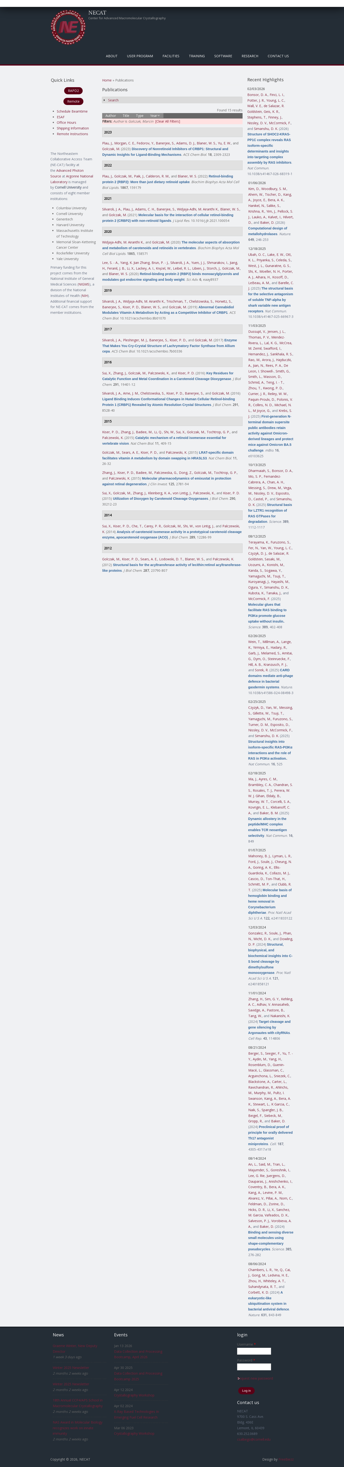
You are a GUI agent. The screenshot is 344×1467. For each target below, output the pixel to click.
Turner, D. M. (258, 724)
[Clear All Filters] (167, 121)
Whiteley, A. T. (274, 1281)
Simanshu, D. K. (266, 128)
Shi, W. (169, 432)
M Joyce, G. (261, 410)
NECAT (97, 12)
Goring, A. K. (262, 867)
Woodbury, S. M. (274, 188)
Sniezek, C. (282, 1076)
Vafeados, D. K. (276, 1215)
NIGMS (83, 284)
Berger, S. (255, 1053)
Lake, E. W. (275, 254)
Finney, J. (275, 117)
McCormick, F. (280, 123)
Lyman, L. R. (281, 856)
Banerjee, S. (165, 143)
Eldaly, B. (273, 796)
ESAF (61, 117)
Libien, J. (198, 268)
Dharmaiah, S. (259, 470)
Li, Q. (158, 432)
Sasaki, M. (272, 559)
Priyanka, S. (265, 260)
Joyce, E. (259, 200)
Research (250, 56)
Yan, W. (266, 548)
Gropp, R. (255, 1121)
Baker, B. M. (269, 813)
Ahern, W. (255, 194)
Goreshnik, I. (280, 1170)
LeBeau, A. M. (259, 283)
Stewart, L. (261, 1104)
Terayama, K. (258, 542)
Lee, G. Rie (256, 1175)
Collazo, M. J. (279, 873)
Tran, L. (278, 1164)
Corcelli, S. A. (280, 801)
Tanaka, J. (273, 593)
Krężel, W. (163, 268)
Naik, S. (254, 1110)
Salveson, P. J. (258, 1221)
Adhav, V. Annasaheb (273, 1004)
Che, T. (137, 526)
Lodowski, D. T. (171, 559)
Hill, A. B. (255, 664)
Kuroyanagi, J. (258, 581)
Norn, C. (285, 1198)
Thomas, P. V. (258, 337)
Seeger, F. (272, 1053)
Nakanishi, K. (280, 1016)
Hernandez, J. (258, 354)
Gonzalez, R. (257, 933)
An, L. (252, 1164)
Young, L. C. (275, 100)
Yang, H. (275, 1059)
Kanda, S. (255, 570)
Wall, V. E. (254, 106)
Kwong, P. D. (273, 388)
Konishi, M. (275, 564)
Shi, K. (253, 271)
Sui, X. (106, 373)
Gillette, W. (261, 713)
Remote (73, 101)
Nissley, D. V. (257, 123)
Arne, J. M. (131, 393)
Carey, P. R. (153, 526)
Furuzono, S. (280, 542)
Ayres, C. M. (268, 779)
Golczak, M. (111, 149)
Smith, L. (255, 376)
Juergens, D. (276, 1175)
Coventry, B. (257, 1187)
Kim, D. (253, 188)
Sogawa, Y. (272, 570)
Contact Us (278, 56)
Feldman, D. (257, 1204)
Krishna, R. (256, 211)
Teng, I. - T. (274, 382)
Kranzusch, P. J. (275, 664)
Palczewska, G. (165, 472)
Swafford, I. (272, 348)
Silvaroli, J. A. (111, 209)
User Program (140, 56)
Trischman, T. (176, 301)
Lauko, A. (259, 217)
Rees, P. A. (274, 365)
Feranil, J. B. (116, 268)
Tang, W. (255, 1016)
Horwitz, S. (223, 301)
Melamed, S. (270, 653)
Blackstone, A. (259, 1081)
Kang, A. (270, 1098)
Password (246, 1360)
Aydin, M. (260, 1059)
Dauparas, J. (257, 1181)
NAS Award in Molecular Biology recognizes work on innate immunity (77, 1428)
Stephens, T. (256, 117)
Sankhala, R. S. (281, 354)
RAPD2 (73, 90)
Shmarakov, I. (217, 262)
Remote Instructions (72, 134)
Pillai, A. (271, 1198)
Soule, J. (267, 861)
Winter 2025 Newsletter (71, 1367)
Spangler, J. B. (272, 1110)
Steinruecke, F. (279, 659)
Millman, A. (271, 641)
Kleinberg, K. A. (159, 493)
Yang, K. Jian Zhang (135, 262)
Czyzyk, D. (256, 707)
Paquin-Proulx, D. (261, 399)
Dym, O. (259, 659)
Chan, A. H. (275, 482)
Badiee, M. (144, 432)
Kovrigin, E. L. (258, 807)
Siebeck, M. (273, 1115)
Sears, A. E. (130, 452)
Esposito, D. (279, 724)
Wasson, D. (272, 376)
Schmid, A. (256, 382)
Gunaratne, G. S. (277, 265)
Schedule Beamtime (72, 111)
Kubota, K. (256, 593)
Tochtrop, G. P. (218, 432)
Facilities (170, 56)
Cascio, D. (256, 878)
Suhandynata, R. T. (262, 1286)
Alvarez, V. (256, 1198)
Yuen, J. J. (198, 262)
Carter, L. (279, 1081)
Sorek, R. (261, 670)
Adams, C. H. (145, 209)
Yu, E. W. (224, 143)
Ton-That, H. (275, 878)
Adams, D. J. (185, 143)
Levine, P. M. (272, 1192)
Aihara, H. (263, 277)
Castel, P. (260, 499)
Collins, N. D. (262, 405)
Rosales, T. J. (262, 790)
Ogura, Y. (255, 587)
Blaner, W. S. (206, 143)
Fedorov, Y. (145, 143)
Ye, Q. (278, 1269)
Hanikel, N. (256, 205)
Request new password (255, 1378)
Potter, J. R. (255, 100)
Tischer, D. (273, 194)
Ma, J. (252, 779)
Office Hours (66, 122)
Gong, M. (259, 1275)
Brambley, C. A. (260, 784)
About (112, 56)
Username (246, 1344)
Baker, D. (267, 222)
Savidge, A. (256, 1010)
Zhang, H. (255, 999)
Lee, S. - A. (110, 262)
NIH (85, 295)
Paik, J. (139, 176)
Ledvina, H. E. (278, 1275)
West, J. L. (255, 265)
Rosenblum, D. (259, 1064)
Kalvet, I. (274, 217)
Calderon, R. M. (157, 176)
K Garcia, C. (280, 1104)
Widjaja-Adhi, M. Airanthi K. (197, 209)
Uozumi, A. (256, 564)
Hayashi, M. (280, 581)
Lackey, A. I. (145, 268)
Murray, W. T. (258, 801)
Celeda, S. (283, 260)
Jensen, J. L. (276, 331)
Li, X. (130, 268)
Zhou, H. (254, 1281)
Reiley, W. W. (277, 393)
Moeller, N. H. (269, 271)
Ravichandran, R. (261, 1087)
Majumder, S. (258, 1170)
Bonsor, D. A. (257, 94)
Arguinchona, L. (260, 1076)
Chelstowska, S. (201, 301)
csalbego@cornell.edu (254, 1439)
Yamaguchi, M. (259, 576)
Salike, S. (273, 205)
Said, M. (265, 1164)
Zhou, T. (254, 388)
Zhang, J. (119, 373)
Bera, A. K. (276, 200)
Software (223, 56)
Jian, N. (258, 365)
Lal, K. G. (270, 343)
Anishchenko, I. (280, 1181)
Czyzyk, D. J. (257, 553)
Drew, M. (275, 488)
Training (197, 56)
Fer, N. (253, 548)
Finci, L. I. (277, 94)
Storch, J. (213, 268)
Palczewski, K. (158, 373)
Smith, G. (282, 371)
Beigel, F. (255, 1115)
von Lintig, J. (182, 493)
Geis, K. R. (271, 111)
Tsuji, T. (279, 576)
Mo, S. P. (255, 476)
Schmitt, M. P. (258, 884)
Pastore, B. (275, 1010)
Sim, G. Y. (272, 999)
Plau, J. (107, 143)
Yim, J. (271, 211)
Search (113, 100)
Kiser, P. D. (131, 307)
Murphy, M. (262, 1093)
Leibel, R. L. (181, 268)
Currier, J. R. (257, 393)
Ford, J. (253, 861)
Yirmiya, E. (261, 647)
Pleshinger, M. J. (135, 340)
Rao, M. (254, 359)
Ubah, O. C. (256, 254)
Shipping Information (73, 128)
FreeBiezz (286, 1459)
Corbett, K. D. (258, 1292)
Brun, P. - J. (160, 262)
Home (107, 80)
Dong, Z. (185, 472)
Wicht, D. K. (262, 939)
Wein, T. (254, 641)
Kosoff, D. (280, 277)
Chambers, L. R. (260, 1269)
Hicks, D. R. (256, 1209)
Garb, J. (253, 653)
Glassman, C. (273, 1070)
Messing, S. (257, 488)
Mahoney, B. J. (259, 856)
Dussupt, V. (257, 331)
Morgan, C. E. (124, 143)
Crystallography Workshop (134, 1395)
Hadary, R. (278, 647)
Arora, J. (268, 359)
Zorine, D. (276, 1204)
